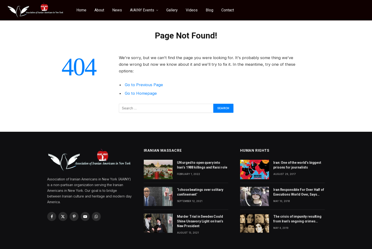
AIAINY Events (142, 10)
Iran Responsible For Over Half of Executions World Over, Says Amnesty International (298, 192)
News (117, 10)
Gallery (172, 10)
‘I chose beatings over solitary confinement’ (200, 192)
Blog (209, 10)
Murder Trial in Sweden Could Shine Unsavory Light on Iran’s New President (200, 221)
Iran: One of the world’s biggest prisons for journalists (297, 165)
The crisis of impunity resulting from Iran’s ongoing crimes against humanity (297, 219)
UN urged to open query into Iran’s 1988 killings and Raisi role (202, 165)
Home (81, 10)
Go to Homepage (141, 93)
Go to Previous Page (144, 84)
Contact (227, 10)
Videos (192, 10)
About (99, 10)
